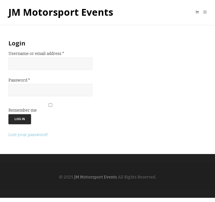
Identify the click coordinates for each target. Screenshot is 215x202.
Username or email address (36, 53)
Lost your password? (28, 134)
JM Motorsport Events (60, 12)
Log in (20, 119)
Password (19, 80)
